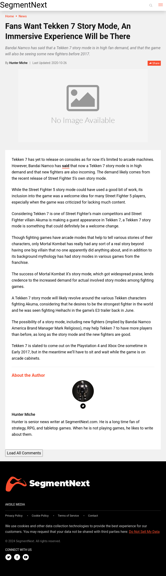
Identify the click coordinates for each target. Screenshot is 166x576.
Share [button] (154, 63)
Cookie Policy (40, 515)
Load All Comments (24, 453)
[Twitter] (9, 557)
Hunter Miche (18, 63)
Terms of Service (68, 515)
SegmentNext (23, 5)
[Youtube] (26, 557)
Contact (93, 515)
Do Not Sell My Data (144, 532)
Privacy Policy (13, 515)
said (65, 165)
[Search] (151, 5)
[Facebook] (18, 557)
